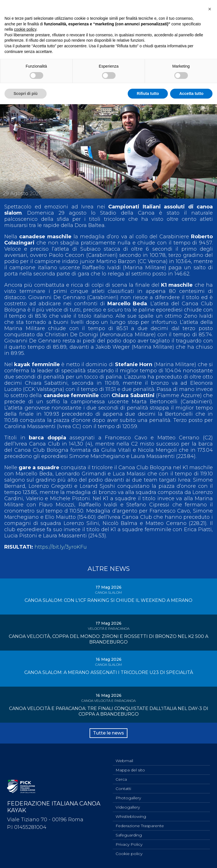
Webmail (124, 760)
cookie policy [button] (25, 29)
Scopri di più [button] (26, 93)
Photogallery (128, 797)
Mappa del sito (130, 770)
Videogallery (128, 807)
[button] (209, 9)
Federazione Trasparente (140, 825)
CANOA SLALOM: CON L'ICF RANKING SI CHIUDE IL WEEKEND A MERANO (108, 600)
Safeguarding (129, 835)
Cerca (121, 779)
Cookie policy (129, 853)
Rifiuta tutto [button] (148, 93)
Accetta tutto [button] (191, 93)
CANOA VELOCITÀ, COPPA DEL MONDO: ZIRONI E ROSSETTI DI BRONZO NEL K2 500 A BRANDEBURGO (108, 639)
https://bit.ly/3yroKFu (60, 547)
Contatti (123, 788)
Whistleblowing (131, 816)
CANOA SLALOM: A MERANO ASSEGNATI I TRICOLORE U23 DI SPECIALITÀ (108, 672)
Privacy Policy (129, 844)
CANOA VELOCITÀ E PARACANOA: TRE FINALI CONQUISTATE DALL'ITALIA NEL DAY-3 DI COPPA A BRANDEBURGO (108, 711)
